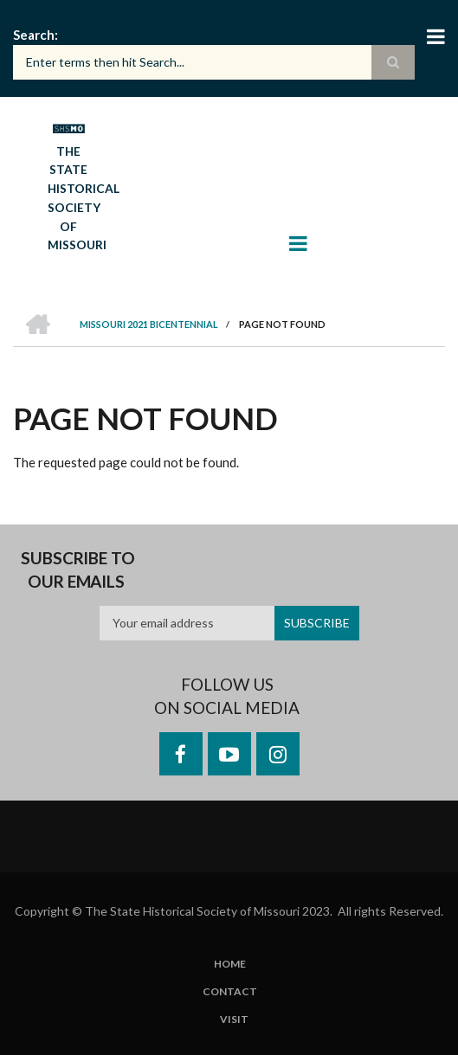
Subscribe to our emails (78, 570)
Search (34, 34)
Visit (234, 1019)
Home (230, 964)
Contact (230, 992)
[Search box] (214, 62)
